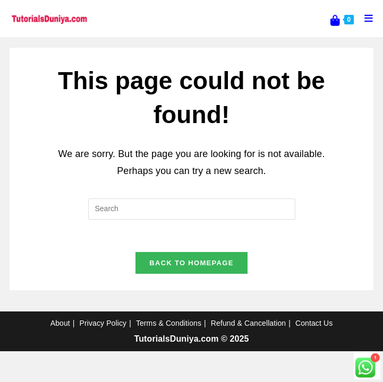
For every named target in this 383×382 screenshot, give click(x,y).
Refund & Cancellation (248, 323)
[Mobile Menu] (364, 18)
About (60, 323)
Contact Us (314, 323)
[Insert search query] (191, 209)
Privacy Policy (103, 323)
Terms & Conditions (168, 323)
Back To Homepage (191, 263)
